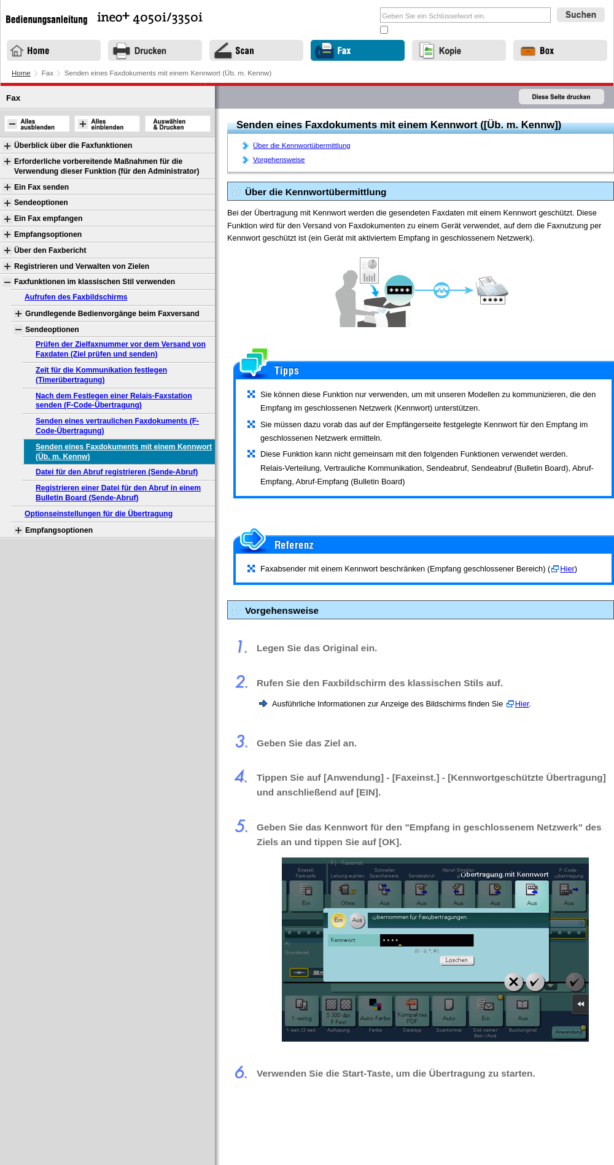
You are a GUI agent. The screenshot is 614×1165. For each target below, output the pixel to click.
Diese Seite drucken (562, 97)
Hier (567, 568)
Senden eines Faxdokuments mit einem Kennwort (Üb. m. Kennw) (124, 452)
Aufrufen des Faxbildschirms (76, 297)
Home (21, 73)
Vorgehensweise (279, 159)
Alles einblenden (107, 123)
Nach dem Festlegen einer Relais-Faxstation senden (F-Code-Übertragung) (114, 401)
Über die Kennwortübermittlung (302, 145)
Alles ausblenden (36, 123)
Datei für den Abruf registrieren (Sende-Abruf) (117, 472)
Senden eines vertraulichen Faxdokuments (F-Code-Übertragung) (117, 426)
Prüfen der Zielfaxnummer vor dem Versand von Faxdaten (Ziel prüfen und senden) (121, 349)
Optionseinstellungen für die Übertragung (99, 513)
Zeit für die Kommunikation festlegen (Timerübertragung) (101, 375)
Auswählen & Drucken (178, 123)
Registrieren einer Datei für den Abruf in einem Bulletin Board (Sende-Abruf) (118, 493)
